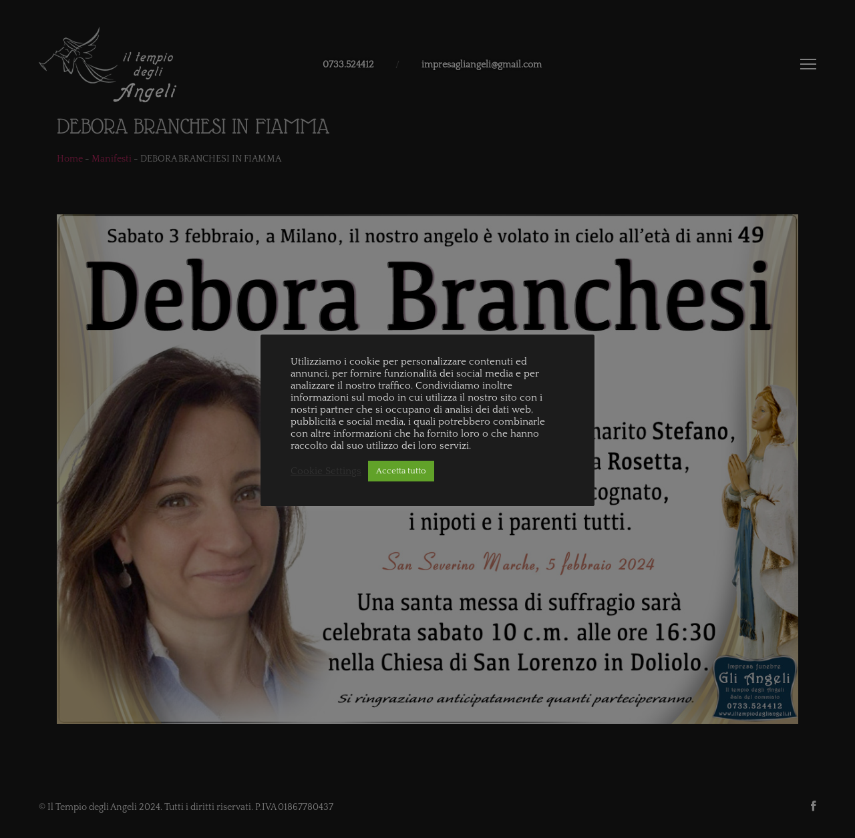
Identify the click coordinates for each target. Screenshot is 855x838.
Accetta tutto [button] (401, 470)
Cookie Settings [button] (326, 471)
